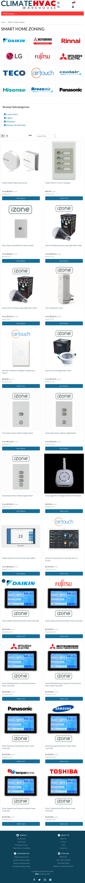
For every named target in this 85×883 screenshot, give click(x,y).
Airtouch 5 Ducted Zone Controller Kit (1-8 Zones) (61, 559)
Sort (30, 135)
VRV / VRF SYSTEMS (63, 860)
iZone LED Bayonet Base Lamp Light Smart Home (63, 245)
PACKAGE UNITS (63, 863)
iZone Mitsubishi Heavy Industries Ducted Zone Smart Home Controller (63, 684)
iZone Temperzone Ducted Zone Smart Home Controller (18, 809)
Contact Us (63, 848)
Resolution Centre (21, 845)
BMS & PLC (63, 857)
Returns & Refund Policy (21, 863)
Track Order (21, 842)
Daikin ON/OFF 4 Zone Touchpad (57, 183)
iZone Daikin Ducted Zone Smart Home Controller (20, 621)
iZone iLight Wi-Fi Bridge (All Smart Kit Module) (63, 496)
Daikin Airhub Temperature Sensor (15, 183)
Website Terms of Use (21, 857)
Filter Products (8, 14)
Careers (63, 842)
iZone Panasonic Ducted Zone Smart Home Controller (18, 747)
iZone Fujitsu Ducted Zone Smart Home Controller (64, 621)
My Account (21, 839)
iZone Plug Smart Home (54, 308)
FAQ (63, 845)
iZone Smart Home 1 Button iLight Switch (17, 433)
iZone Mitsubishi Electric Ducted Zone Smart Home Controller (19, 684)
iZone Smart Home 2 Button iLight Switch (60, 433)
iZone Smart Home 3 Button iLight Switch (17, 496)
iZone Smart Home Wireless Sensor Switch (18, 245)
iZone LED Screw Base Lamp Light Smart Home (19, 308)
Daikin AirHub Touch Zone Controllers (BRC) (18, 558)
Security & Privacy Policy (21, 860)
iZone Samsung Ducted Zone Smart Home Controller (60, 747)
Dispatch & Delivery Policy (21, 866)
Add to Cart (64, 198)
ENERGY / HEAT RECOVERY (63, 866)
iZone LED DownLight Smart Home (58, 371)
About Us (63, 839)
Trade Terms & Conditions (21, 848)
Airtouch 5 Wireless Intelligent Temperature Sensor (18, 372)
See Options (21, 198)
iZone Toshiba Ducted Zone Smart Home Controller (60, 809)
